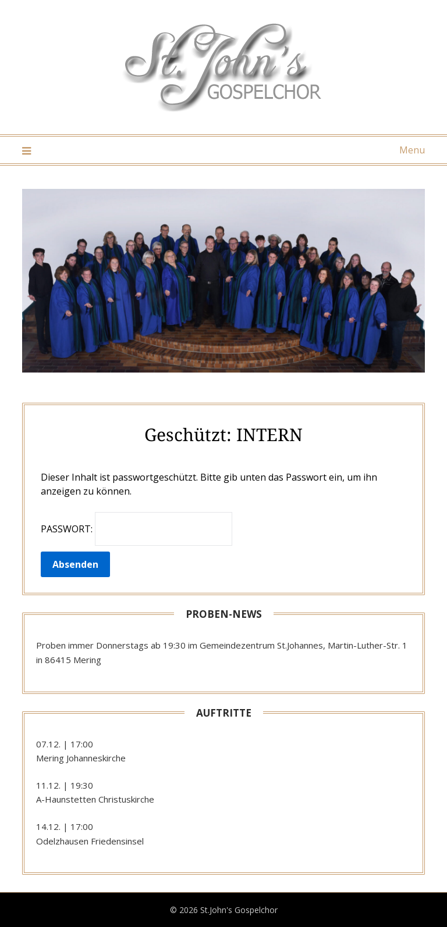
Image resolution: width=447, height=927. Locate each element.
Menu (412, 150)
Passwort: (136, 529)
